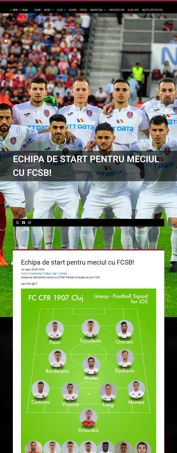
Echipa (63, 273)
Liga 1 (54, 273)
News (49, 10)
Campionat (36, 273)
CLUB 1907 (133, 10)
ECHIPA (73, 10)
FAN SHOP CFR (116, 10)
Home (38, 10)
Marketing (98, 10)
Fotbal (46, 273)
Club (61, 10)
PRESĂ (83, 10)
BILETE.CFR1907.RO (152, 10)
